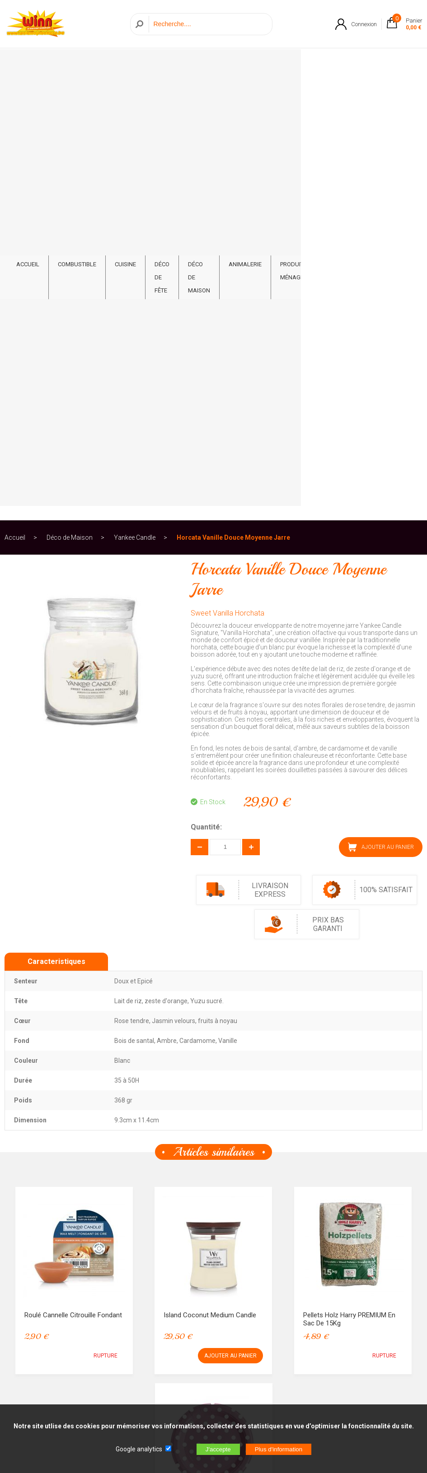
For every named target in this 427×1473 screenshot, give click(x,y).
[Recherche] (208, 24)
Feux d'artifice (353, 64)
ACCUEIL (27, 57)
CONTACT (398, 57)
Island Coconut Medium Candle (210, 874)
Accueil (15, 96)
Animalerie (253, 57)
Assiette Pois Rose (192, 1070)
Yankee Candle (134, 96)
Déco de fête (162, 70)
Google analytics (139, 1449)
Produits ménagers (304, 64)
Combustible (77, 57)
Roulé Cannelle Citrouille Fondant (73, 874)
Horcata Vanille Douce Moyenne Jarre (233, 96)
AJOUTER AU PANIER (381, 406)
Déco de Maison (205, 64)
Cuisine (125, 57)
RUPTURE (105, 915)
